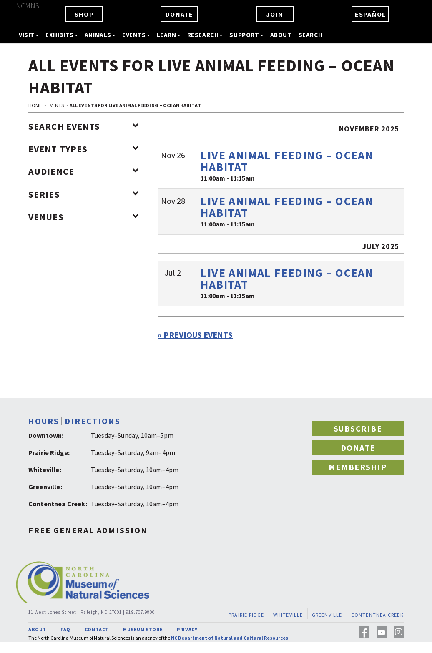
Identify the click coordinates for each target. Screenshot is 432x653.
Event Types (83, 148)
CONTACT (97, 629)
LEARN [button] (169, 35)
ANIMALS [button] (100, 35)
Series (83, 194)
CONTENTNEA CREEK (377, 615)
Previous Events (195, 334)
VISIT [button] (29, 35)
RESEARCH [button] (205, 35)
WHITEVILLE (288, 615)
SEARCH (311, 35)
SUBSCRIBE (358, 428)
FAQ (65, 629)
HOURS (43, 421)
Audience (83, 171)
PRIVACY (187, 629)
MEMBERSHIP (358, 467)
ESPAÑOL (370, 14)
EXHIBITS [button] (61, 35)
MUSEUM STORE (143, 629)
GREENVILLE (327, 615)
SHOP (84, 14)
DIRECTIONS (93, 421)
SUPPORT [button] (246, 35)
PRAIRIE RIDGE (246, 615)
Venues (83, 216)
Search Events (83, 126)
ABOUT (281, 35)
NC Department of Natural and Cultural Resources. (230, 638)
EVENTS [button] (136, 35)
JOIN (274, 14)
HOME (35, 105)
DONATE (179, 14)
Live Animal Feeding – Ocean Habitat (287, 161)
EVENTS (56, 105)
